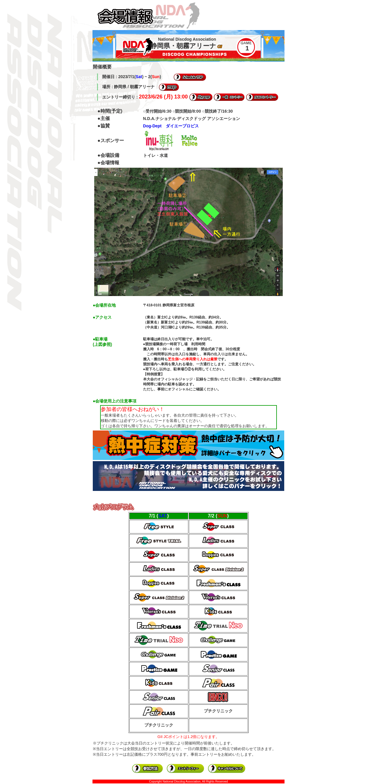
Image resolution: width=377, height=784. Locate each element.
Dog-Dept (152, 126)
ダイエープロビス (182, 126)
